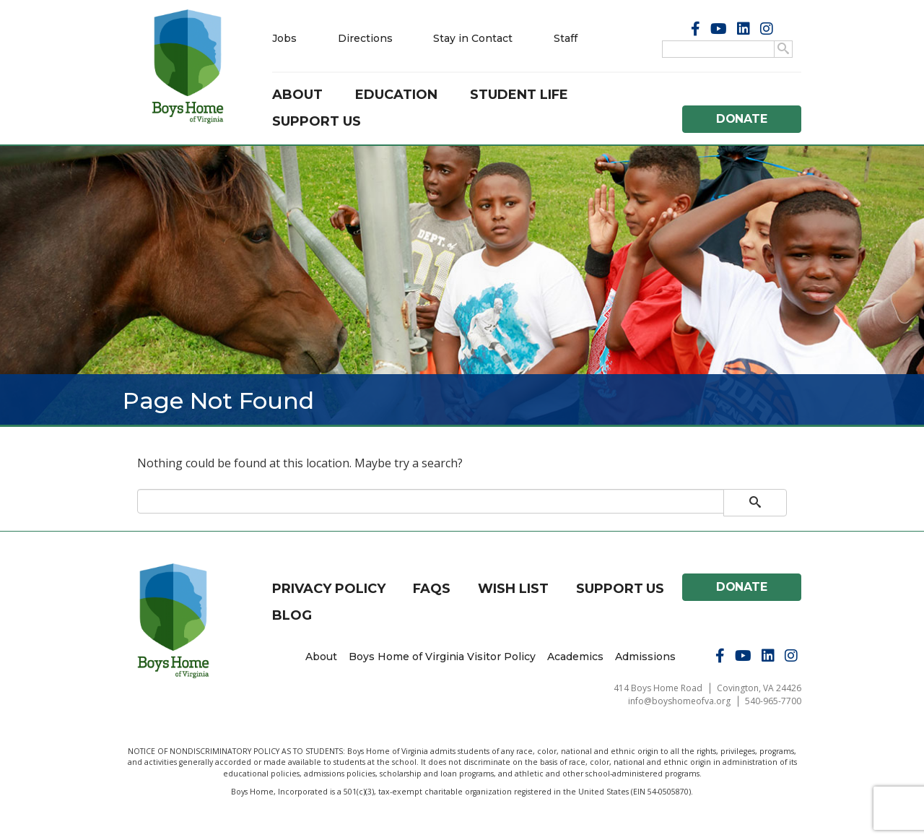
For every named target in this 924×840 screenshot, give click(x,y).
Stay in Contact (473, 38)
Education (396, 95)
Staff (566, 38)
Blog (292, 615)
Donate (742, 119)
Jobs (284, 38)
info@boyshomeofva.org (679, 701)
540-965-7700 (773, 701)
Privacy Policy (328, 589)
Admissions (645, 656)
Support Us (316, 121)
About (297, 95)
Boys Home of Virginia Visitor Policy (442, 656)
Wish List (513, 589)
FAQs (431, 589)
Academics (575, 656)
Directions (365, 38)
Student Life (519, 95)
